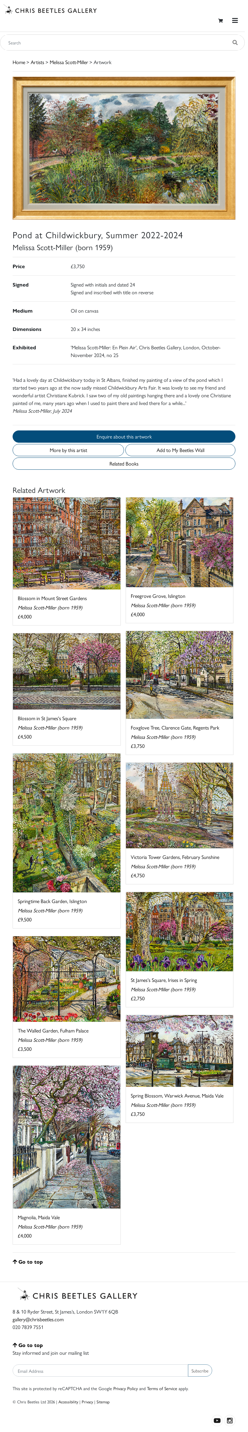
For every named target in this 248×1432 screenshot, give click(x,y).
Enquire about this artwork (124, 436)
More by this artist (68, 450)
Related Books (124, 463)
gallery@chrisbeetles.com (38, 1319)
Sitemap (103, 1402)
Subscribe (200, 1370)
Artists (37, 62)
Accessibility (68, 1402)
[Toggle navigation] (235, 20)
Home (19, 62)
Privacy (87, 1402)
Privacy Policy (125, 1388)
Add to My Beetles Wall (180, 450)
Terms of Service (162, 1388)
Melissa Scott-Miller (69, 62)
